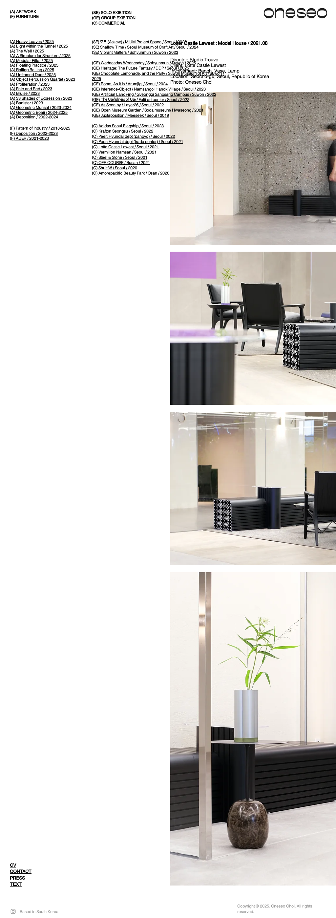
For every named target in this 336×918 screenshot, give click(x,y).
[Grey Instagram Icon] (13, 911)
